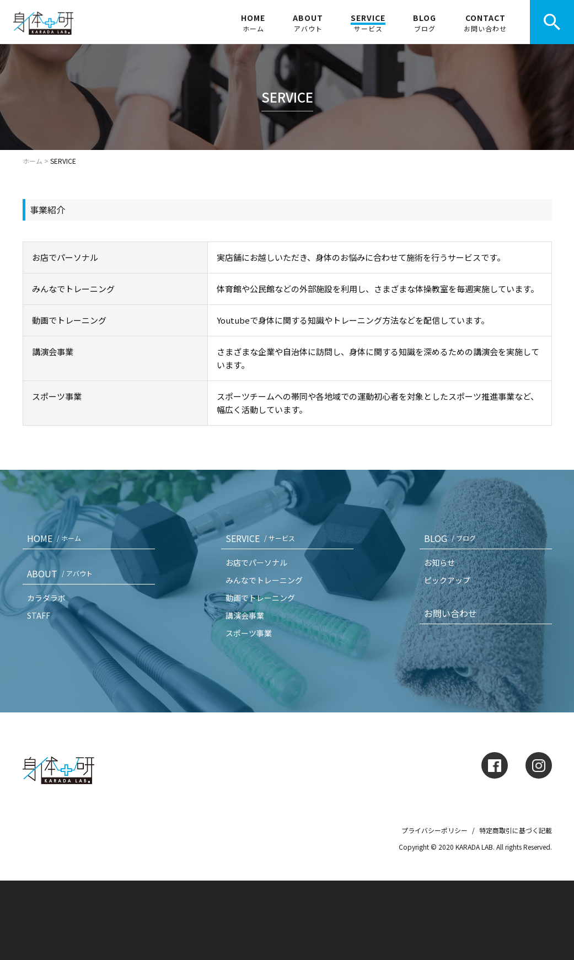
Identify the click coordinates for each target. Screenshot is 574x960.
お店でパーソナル (256, 562)
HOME (253, 22)
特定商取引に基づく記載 (515, 830)
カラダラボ (46, 597)
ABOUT (308, 22)
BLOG (424, 22)
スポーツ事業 (249, 633)
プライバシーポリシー (434, 830)
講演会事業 (245, 615)
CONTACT (485, 22)
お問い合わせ (450, 613)
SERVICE (368, 22)
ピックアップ (447, 580)
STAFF (38, 615)
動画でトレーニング (260, 597)
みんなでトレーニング (264, 580)
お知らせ (439, 562)
